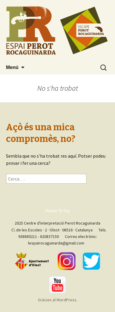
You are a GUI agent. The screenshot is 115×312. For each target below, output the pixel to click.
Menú (12, 67)
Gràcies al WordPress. (57, 299)
